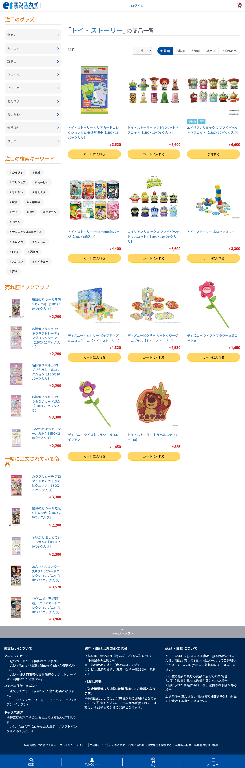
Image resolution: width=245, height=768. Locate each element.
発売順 (211, 51)
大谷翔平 (34, 202)
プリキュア (19, 182)
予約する (213, 154)
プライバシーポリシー (73, 745)
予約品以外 (229, 51)
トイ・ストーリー (97, 30)
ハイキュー (41, 261)
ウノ (15, 212)
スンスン (17, 261)
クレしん (40, 241)
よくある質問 (117, 745)
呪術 (15, 202)
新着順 (165, 51)
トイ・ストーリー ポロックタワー (211, 231)
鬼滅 (37, 172)
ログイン (137, 5)
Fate (15, 251)
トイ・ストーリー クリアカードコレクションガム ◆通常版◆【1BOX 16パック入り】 (93, 132)
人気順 (195, 51)
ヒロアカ (17, 241)
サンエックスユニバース (27, 232)
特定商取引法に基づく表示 (40, 745)
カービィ (43, 182)
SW (31, 212)
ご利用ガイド (98, 745)
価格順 (180, 51)
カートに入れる (94, 154)
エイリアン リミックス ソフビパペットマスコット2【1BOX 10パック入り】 (153, 236)
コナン (16, 222)
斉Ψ (14, 271)
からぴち (17, 172)
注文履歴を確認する (160, 745)
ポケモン (51, 212)
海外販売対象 (183, 745)
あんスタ (40, 192)
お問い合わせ (136, 745)
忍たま (34, 251)
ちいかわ (17, 192)
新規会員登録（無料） (207, 745)
